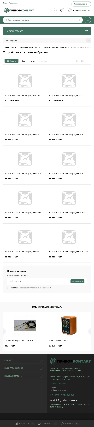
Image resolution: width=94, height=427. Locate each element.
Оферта (53, 387)
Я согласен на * (31, 288)
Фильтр (11, 61)
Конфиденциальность (59, 390)
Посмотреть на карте (58, 383)
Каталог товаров (47, 31)
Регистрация (14, 3)
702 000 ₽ (25, 102)
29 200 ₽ (55, 345)
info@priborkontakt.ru (66, 400)
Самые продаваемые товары (47, 307)
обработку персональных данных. (36, 288)
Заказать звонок (81, 4)
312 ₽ (10, 345)
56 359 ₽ (25, 141)
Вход (5, 3)
